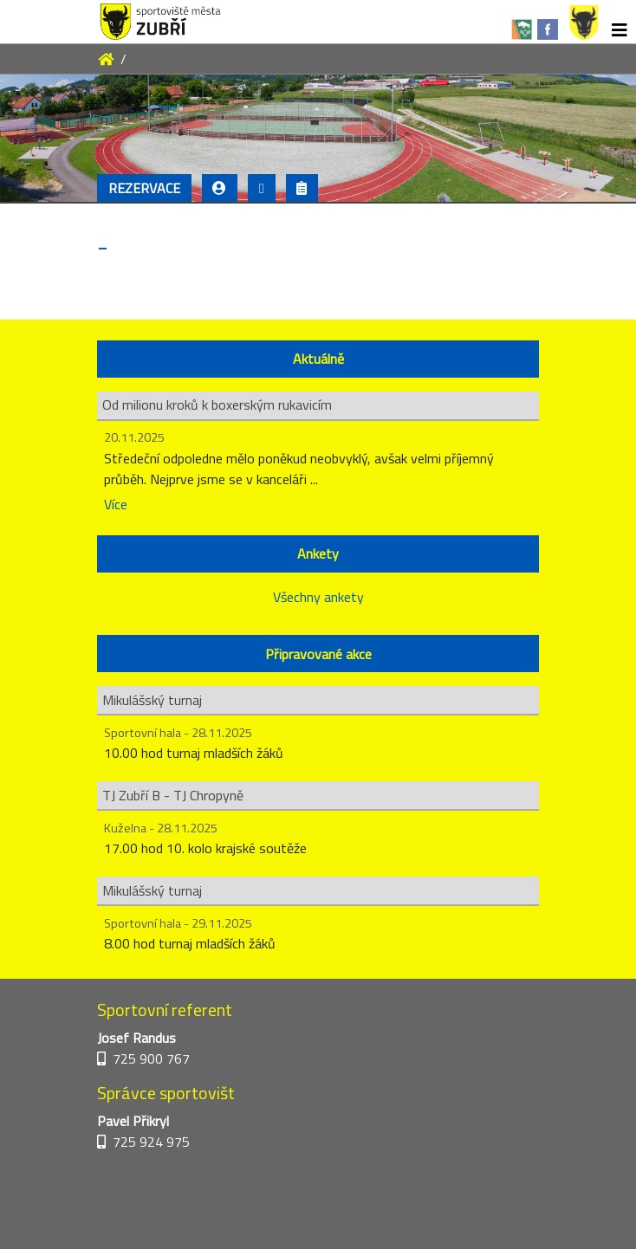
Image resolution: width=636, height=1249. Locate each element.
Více (115, 504)
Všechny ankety (318, 596)
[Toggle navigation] (619, 30)
